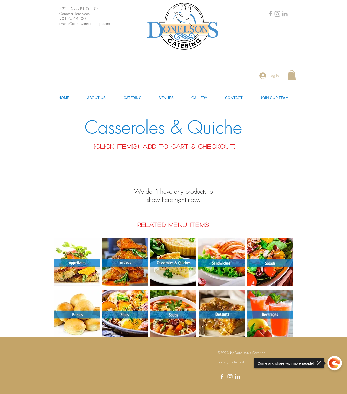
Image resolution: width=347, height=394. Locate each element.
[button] (292, 75)
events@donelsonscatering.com (84, 23)
